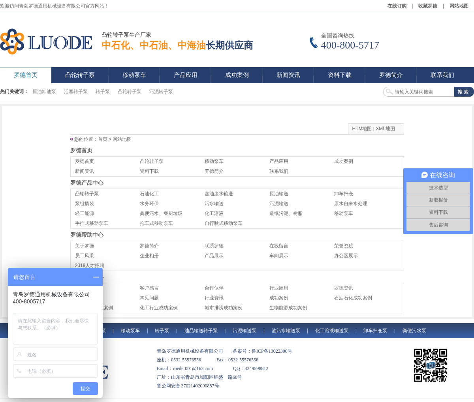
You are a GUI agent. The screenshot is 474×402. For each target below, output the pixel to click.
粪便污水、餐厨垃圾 (161, 213)
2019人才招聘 (90, 265)
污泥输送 (278, 203)
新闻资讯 (84, 171)
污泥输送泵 (244, 330)
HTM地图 (362, 128)
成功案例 (343, 161)
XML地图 (385, 128)
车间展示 (278, 255)
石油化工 (149, 193)
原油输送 (278, 193)
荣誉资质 (343, 246)
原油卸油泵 (44, 91)
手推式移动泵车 (91, 223)
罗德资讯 (343, 288)
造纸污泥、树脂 (286, 213)
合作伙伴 (214, 288)
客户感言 (149, 288)
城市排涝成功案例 (224, 307)
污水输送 (214, 203)
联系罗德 (214, 246)
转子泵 (103, 91)
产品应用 (278, 161)
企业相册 (149, 255)
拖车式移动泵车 (156, 223)
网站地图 (459, 6)
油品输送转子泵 (201, 330)
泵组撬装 (84, 203)
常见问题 (149, 298)
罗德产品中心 (86, 182)
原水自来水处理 (350, 203)
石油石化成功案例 (353, 298)
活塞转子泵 (76, 91)
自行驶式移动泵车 (224, 223)
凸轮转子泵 (129, 91)
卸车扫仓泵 (375, 330)
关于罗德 (84, 246)
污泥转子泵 (161, 91)
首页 (102, 139)
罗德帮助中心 (86, 235)
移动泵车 (214, 161)
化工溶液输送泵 (331, 330)
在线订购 (396, 6)
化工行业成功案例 (159, 307)
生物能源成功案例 (288, 307)
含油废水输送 (219, 193)
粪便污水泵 (414, 330)
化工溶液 (214, 213)
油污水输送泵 (286, 330)
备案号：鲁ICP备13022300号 (262, 351)
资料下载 (149, 171)
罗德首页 (81, 150)
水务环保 (149, 203)
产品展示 (214, 255)
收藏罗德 (427, 6)
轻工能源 (84, 213)
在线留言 (278, 246)
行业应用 (278, 288)
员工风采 (84, 255)
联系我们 (278, 171)
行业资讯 (214, 298)
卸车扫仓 (343, 193)
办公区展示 (346, 255)
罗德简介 (214, 171)
